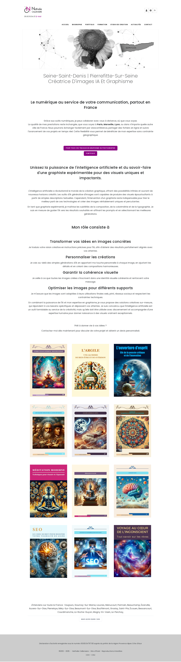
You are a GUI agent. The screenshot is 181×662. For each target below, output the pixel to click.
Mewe (155, 11)
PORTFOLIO (88, 25)
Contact (148, 25)
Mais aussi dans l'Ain (90, 620)
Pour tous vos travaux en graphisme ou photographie (90, 148)
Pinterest (151, 11)
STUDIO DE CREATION (118, 25)
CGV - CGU (90, 655)
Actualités (135, 25)
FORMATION (101, 25)
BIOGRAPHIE (75, 25)
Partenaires (147, 11)
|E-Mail (38, 16)
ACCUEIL (62, 25)
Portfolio (90, 154)
